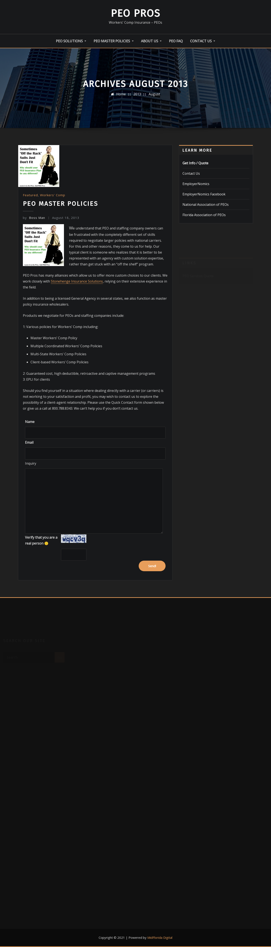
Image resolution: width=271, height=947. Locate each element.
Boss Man (34, 217)
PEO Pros (135, 13)
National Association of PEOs (206, 204)
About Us (151, 41)
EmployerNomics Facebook (204, 194)
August (154, 94)
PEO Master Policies (113, 41)
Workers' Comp (52, 195)
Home (121, 94)
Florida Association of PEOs (204, 215)
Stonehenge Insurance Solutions (77, 281)
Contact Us (202, 41)
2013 (137, 94)
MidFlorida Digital (159, 937)
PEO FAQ (176, 41)
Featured (30, 195)
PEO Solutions (71, 41)
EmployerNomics (196, 183)
